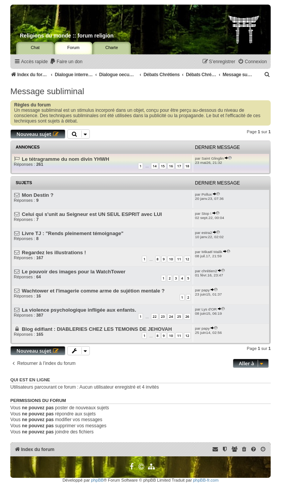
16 (171, 165)
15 (163, 165)
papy (205, 290)
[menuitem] (66, 62)
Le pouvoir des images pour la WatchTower (73, 272)
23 (163, 316)
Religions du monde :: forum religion (67, 36)
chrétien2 (209, 271)
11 (179, 259)
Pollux (206, 194)
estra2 (206, 232)
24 (171, 316)
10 (171, 259)
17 (179, 165)
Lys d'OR (209, 309)
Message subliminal (47, 91)
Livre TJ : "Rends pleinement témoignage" (72, 233)
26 (187, 316)
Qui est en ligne (30, 380)
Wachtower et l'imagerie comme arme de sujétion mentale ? (93, 291)
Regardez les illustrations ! (54, 252)
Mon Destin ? (38, 195)
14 (154, 165)
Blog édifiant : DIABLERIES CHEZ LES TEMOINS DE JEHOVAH (97, 329)
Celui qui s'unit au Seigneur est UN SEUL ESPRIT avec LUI (92, 214)
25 (179, 316)
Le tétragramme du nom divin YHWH (65, 159)
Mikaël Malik (211, 252)
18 (187, 165)
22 (154, 316)
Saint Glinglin (212, 158)
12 (187, 259)
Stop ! (206, 213)
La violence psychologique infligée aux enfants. (79, 310)
